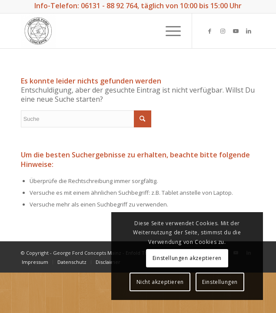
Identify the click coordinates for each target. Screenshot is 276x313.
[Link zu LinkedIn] (248, 31)
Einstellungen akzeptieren (187, 258)
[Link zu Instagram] (222, 31)
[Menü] (169, 30)
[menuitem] (35, 262)
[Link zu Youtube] (235, 31)
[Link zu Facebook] (209, 31)
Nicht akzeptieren (160, 282)
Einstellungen (220, 282)
